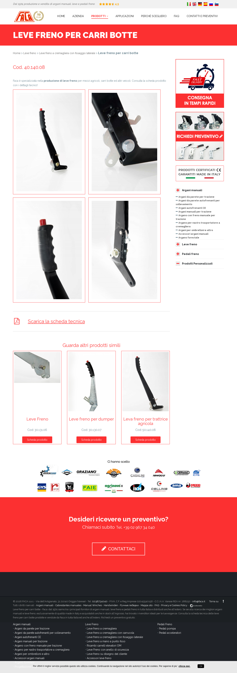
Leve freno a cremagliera (102, 628)
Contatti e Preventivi (202, 16)
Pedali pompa (167, 628)
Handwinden (111, 605)
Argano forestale (188, 237)
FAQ (176, 16)
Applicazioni (125, 16)
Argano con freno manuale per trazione (38, 645)
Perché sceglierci (153, 16)
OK (201, 666)
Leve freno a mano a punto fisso (106, 641)
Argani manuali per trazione (194, 211)
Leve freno (29, 53)
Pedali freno (187, 254)
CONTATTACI (118, 548)
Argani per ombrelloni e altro (195, 230)
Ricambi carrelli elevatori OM (104, 645)
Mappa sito (147, 605)
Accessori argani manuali (193, 233)
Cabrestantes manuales (68, 605)
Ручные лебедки (129, 605)
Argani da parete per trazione (196, 196)
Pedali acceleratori (170, 632)
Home (61, 16)
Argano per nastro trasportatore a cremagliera (42, 649)
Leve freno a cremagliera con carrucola (110, 632)
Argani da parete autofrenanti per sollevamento (43, 632)
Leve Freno (92, 624)
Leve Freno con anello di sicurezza (108, 649)
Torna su (216, 601)
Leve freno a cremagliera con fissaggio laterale (67, 53)
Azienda (78, 16)
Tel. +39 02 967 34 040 (135, 527)
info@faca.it (198, 601)
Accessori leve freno (99, 658)
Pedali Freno (164, 624)
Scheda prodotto (37, 439)
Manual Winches (92, 605)
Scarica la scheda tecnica (57, 321)
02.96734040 (99, 601)
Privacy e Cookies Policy (174, 605)
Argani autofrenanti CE (192, 208)
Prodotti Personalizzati (194, 263)
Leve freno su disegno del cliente (107, 653)
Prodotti (99, 16)
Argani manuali (189, 190)
